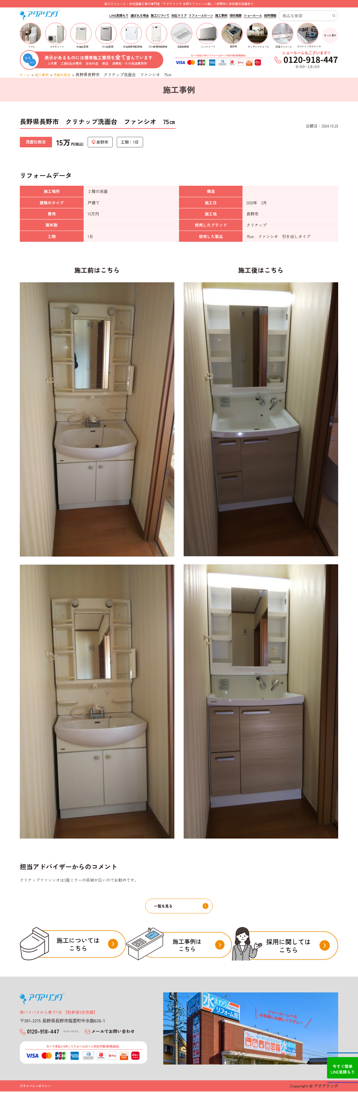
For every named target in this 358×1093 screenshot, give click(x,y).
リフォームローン (201, 15)
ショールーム (253, 15)
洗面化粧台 (68, 74)
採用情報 (270, 15)
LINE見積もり (119, 15)
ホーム (26, 74)
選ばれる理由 (139, 15)
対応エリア (178, 15)
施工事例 (221, 15)
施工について (160, 15)
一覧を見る (182, 907)
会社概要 (235, 15)
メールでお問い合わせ (118, 1033)
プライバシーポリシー (37, 1087)
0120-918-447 (51, 1033)
